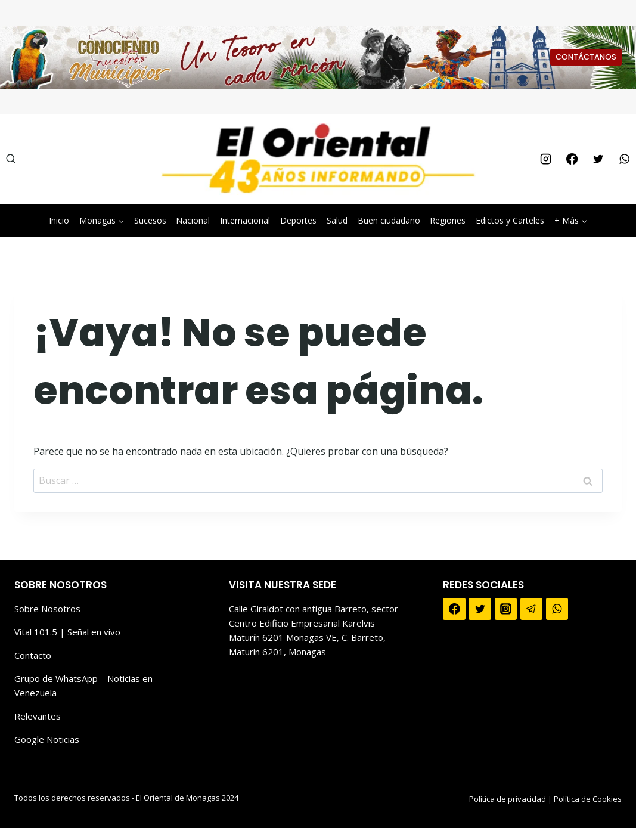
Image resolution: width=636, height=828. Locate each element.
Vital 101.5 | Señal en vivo (67, 632)
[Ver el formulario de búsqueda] (10, 159)
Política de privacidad (507, 798)
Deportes (298, 220)
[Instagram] (545, 159)
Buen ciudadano (389, 220)
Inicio (59, 220)
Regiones (448, 220)
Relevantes (37, 716)
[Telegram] (531, 609)
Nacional (193, 220)
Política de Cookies (588, 798)
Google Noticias (46, 739)
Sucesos (150, 220)
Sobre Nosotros (47, 609)
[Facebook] (571, 159)
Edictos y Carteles (510, 220)
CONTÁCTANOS (586, 57)
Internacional (245, 220)
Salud (337, 220)
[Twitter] (598, 159)
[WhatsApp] (624, 159)
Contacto (32, 655)
